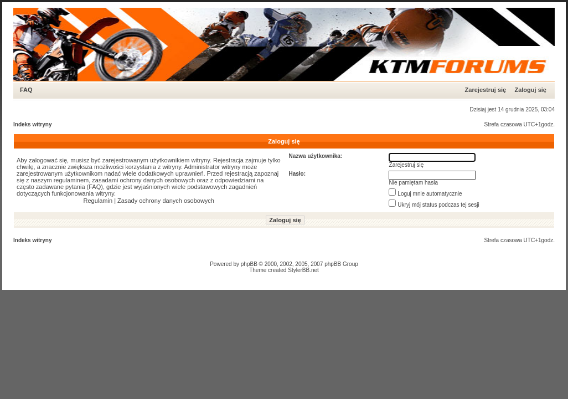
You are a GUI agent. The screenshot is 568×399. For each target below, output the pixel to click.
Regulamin (98, 200)
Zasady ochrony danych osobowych (165, 200)
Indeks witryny (32, 124)
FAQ (26, 89)
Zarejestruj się (486, 89)
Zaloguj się (530, 89)
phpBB (249, 264)
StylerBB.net (303, 270)
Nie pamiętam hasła (413, 183)
